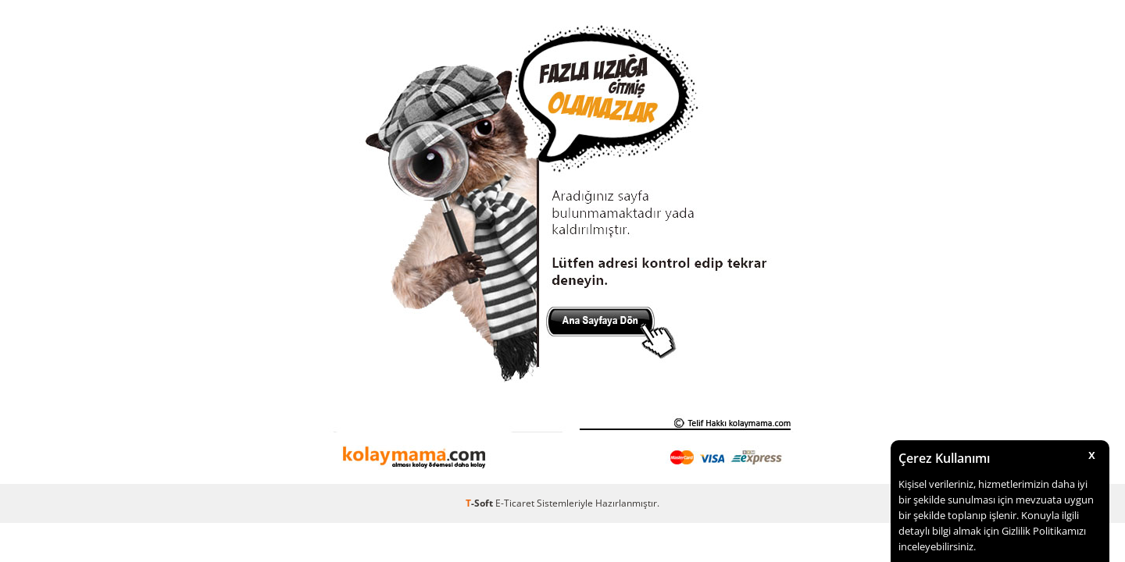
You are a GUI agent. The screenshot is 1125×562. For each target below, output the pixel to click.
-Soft (480, 503)
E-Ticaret (514, 503)
